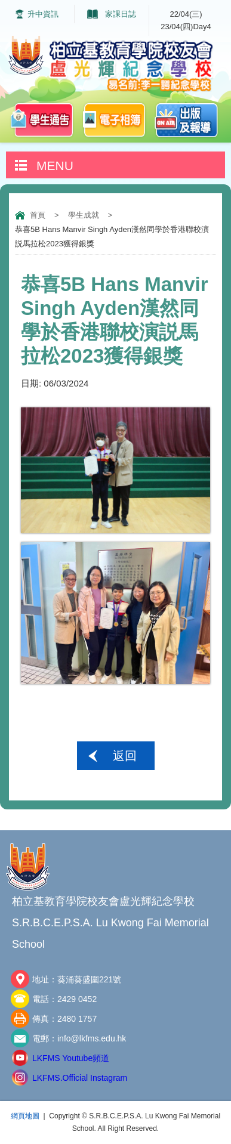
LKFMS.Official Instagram (79, 1078)
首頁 (37, 215)
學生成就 (83, 215)
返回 (125, 755)
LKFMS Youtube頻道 (70, 1058)
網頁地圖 (25, 1116)
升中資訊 (42, 14)
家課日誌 (120, 14)
